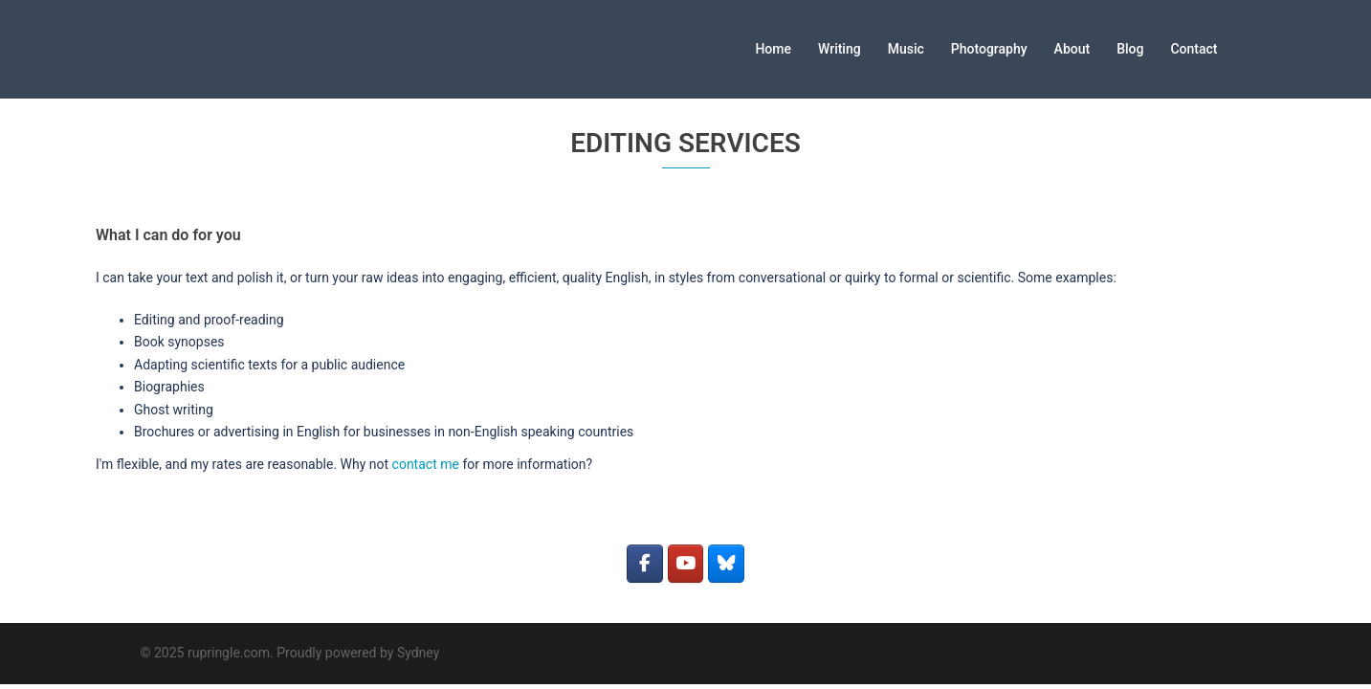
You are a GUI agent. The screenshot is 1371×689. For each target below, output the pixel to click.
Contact (1193, 48)
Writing (839, 48)
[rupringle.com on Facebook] (644, 564)
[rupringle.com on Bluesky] (725, 564)
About (1072, 48)
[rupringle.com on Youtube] (685, 564)
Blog (1130, 48)
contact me (425, 464)
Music (906, 48)
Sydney (418, 652)
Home (773, 48)
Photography (989, 48)
